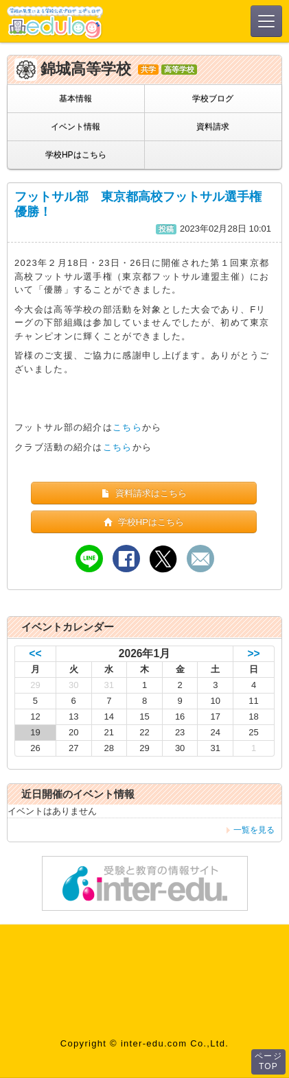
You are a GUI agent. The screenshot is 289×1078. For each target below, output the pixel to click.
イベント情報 (75, 127)
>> (253, 653)
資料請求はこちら (144, 493)
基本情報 (75, 98)
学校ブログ (212, 98)
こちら (127, 427)
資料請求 (212, 127)
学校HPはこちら (75, 155)
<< (35, 653)
